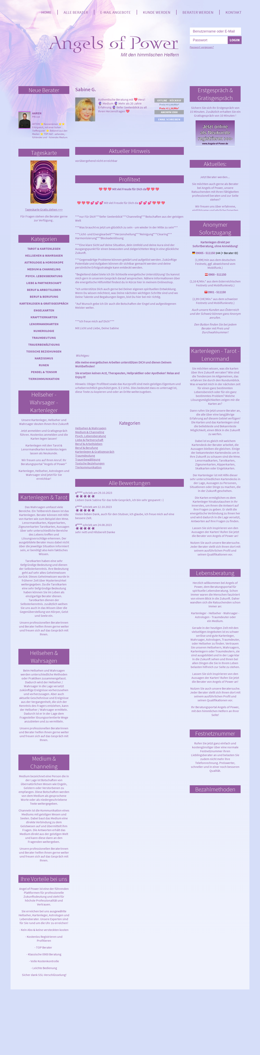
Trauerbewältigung (44, 344)
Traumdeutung (44, 338)
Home (46, 12)
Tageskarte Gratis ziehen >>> (44, 209)
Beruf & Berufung (44, 296)
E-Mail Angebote (115, 12)
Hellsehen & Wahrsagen (44, 255)
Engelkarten (44, 310)
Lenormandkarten (44, 324)
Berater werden (197, 12)
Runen (44, 365)
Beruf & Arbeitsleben (44, 290)
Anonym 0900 (169, 112)
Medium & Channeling (43, 269)
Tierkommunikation (44, 379)
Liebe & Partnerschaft (43, 283)
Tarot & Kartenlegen (43, 249)
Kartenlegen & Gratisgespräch (43, 303)
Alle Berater (76, 12)
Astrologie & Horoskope (43, 262)
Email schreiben (169, 119)
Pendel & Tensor (44, 372)
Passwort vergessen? (202, 47)
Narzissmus (44, 358)
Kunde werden (156, 12)
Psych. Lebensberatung (43, 276)
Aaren (37, 113)
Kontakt (234, 12)
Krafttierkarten (44, 317)
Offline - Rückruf (169, 100)
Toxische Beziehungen (43, 351)
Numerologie (43, 331)
